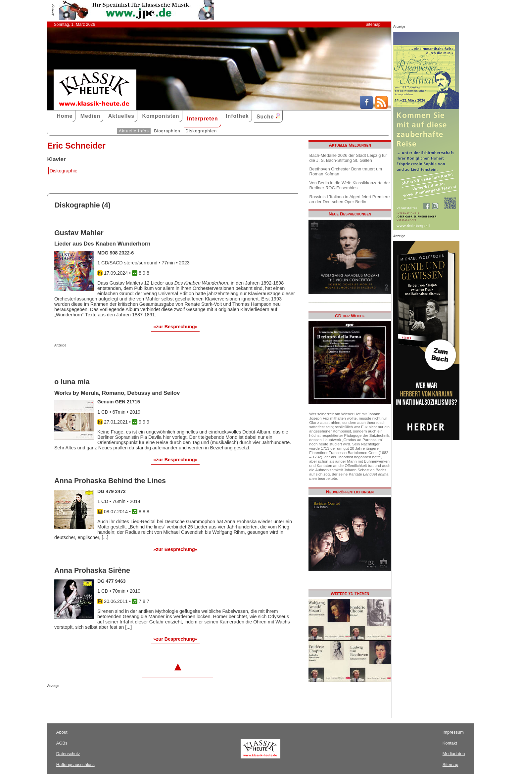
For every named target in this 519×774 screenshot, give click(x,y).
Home (64, 116)
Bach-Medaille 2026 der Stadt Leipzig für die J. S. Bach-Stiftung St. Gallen (348, 158)
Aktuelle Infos (134, 130)
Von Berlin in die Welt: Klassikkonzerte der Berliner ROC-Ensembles (349, 185)
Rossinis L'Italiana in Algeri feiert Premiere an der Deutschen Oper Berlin (349, 199)
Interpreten (202, 118)
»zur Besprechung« (175, 326)
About (62, 732)
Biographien (167, 130)
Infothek (237, 116)
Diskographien (201, 130)
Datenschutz (68, 753)
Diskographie (63, 170)
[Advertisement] (131, 360)
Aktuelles (121, 116)
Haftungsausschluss (75, 764)
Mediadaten (454, 753)
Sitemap (372, 24)
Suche (268, 116)
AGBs (62, 743)
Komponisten (160, 116)
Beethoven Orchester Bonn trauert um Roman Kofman (345, 171)
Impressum (453, 732)
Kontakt (450, 743)
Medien (90, 116)
